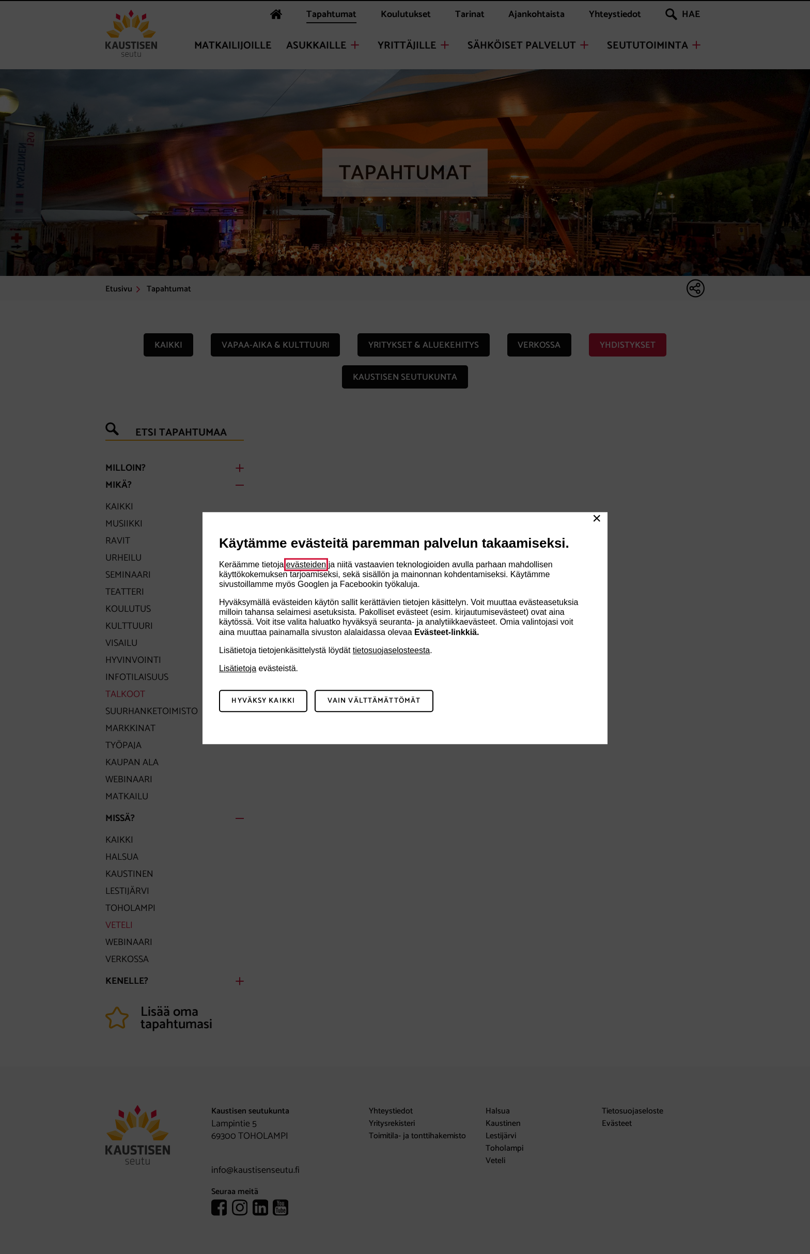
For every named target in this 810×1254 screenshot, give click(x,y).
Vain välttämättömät (374, 701)
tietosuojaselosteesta (391, 650)
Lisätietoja (237, 668)
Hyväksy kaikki (263, 701)
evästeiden (306, 564)
